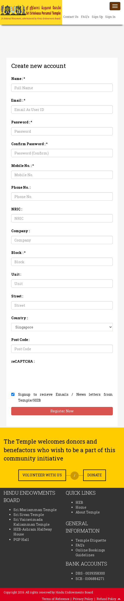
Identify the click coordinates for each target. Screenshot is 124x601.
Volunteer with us (42, 475)
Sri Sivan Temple (28, 514)
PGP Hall (21, 539)
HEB (79, 502)
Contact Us (71, 17)
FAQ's (80, 545)
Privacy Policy (83, 599)
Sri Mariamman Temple (35, 509)
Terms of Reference (55, 599)
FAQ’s (85, 17)
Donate (94, 475)
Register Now (62, 411)
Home (81, 507)
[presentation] (48, 375)
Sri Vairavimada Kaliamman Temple (31, 522)
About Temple (88, 512)
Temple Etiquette (91, 540)
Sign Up (97, 17)
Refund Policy (106, 599)
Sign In (110, 17)
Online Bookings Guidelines (90, 552)
